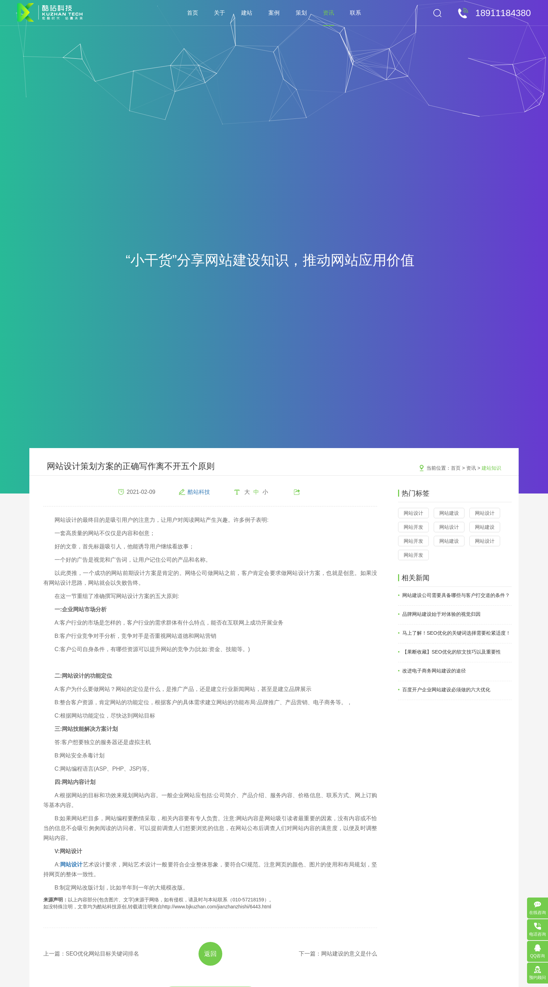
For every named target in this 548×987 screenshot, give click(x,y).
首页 (192, 13)
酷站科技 (199, 492)
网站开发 (413, 527)
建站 (246, 13)
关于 (219, 13)
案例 (274, 13)
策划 (301, 13)
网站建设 (449, 513)
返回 (210, 953)
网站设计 (413, 513)
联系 (355, 13)
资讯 (328, 13)
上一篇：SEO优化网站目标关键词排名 (91, 954)
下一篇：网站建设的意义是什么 (338, 954)
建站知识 (491, 468)
